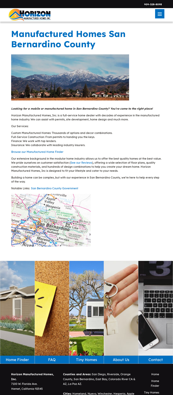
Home (155, 374)
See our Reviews (81, 162)
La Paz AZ (74, 384)
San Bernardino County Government (54, 188)
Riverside (113, 374)
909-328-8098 (153, 4)
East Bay (101, 379)
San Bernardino (84, 379)
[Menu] (159, 13)
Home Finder (155, 383)
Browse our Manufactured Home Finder (37, 152)
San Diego (99, 374)
